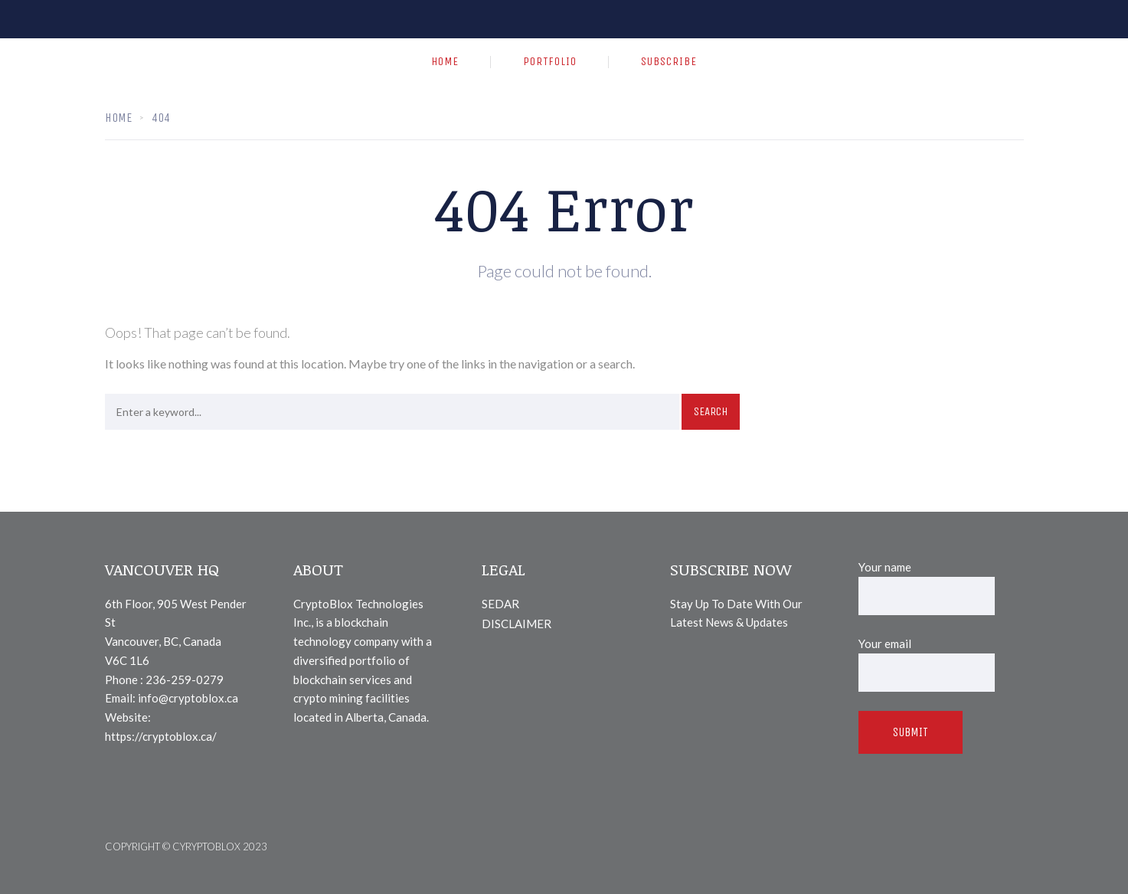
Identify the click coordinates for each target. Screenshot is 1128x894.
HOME (445, 61)
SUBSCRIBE (669, 61)
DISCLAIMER (516, 623)
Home (118, 117)
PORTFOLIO (550, 61)
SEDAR (500, 604)
